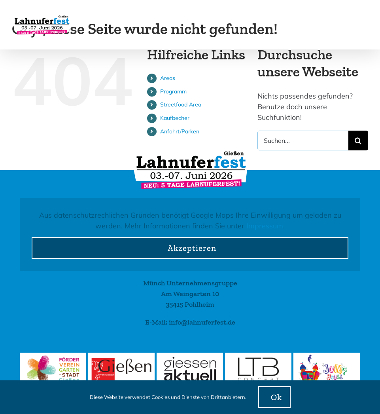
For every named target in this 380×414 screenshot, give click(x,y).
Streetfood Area (180, 104)
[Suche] (358, 140)
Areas (167, 78)
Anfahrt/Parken (179, 131)
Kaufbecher (174, 118)
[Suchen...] (302, 140)
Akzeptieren (192, 248)
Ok (276, 397)
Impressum (264, 225)
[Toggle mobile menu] (364, 23)
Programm (173, 91)
